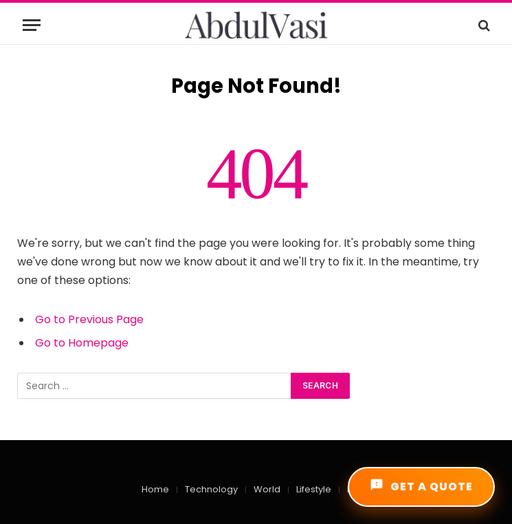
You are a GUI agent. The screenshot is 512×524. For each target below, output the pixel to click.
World (267, 489)
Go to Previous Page (89, 319)
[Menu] (32, 25)
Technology (211, 489)
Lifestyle (313, 489)
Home (155, 489)
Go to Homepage (82, 343)
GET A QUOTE (421, 486)
